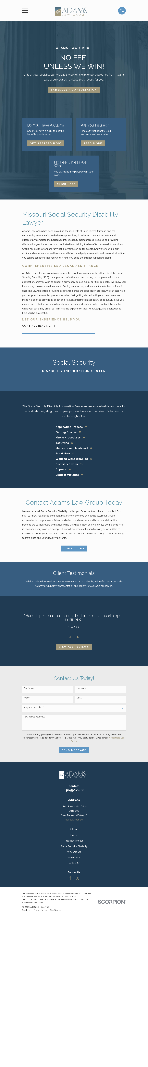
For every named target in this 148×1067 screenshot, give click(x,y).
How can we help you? (34, 717)
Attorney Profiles (74, 840)
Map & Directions (74, 819)
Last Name (81, 688)
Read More (93, 143)
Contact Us (74, 548)
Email (79, 698)
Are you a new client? (34, 707)
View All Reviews (74, 646)
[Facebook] (70, 878)
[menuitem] (26, 910)
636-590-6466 (74, 790)
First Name (29, 688)
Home (73, 835)
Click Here (66, 184)
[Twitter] (77, 878)
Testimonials (74, 857)
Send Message (74, 750)
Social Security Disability (74, 846)
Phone (26, 698)
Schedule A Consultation (74, 89)
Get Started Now (45, 143)
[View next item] (78, 637)
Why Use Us (74, 852)
